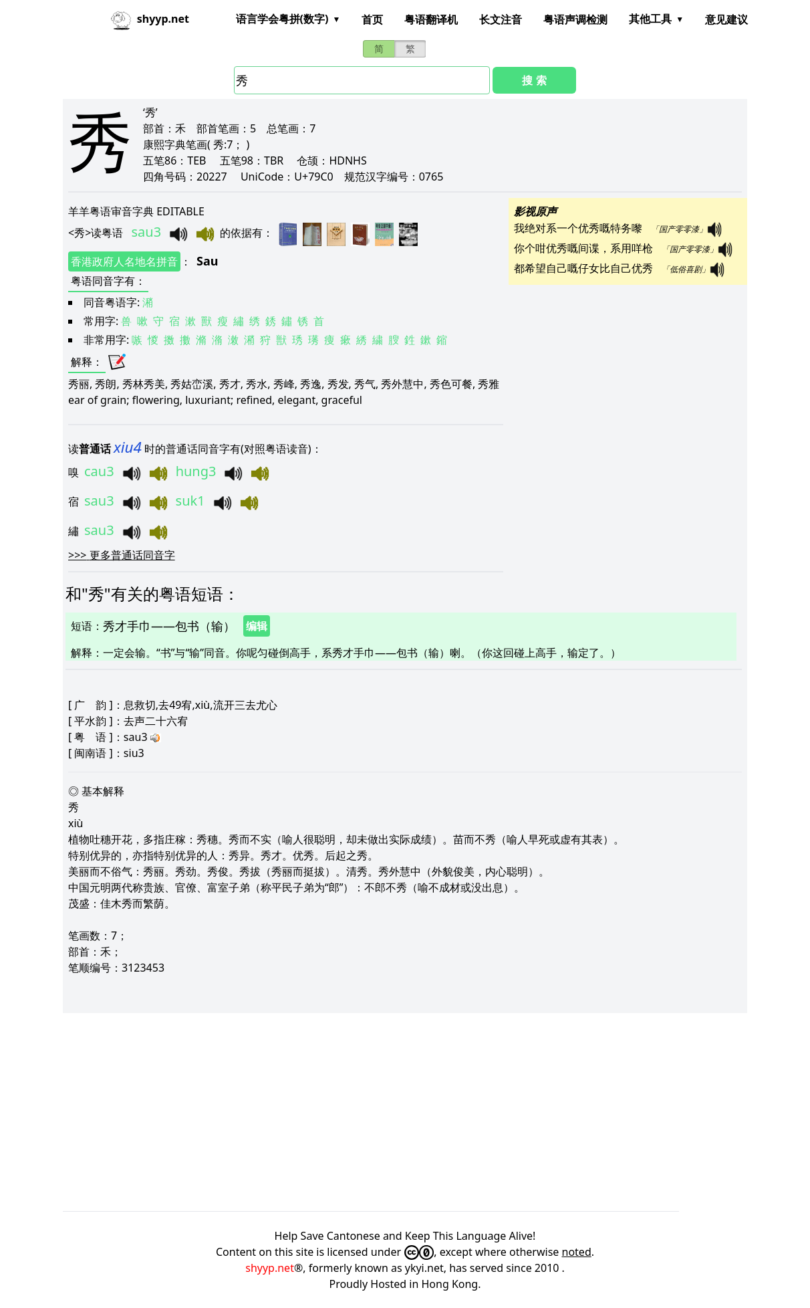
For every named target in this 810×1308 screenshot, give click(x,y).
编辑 (256, 626)
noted (576, 1251)
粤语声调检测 (575, 19)
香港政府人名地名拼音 (124, 261)
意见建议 (726, 19)
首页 (372, 19)
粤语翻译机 (431, 19)
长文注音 (500, 19)
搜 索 (534, 80)
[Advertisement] (405, 1112)
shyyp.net (269, 1268)
